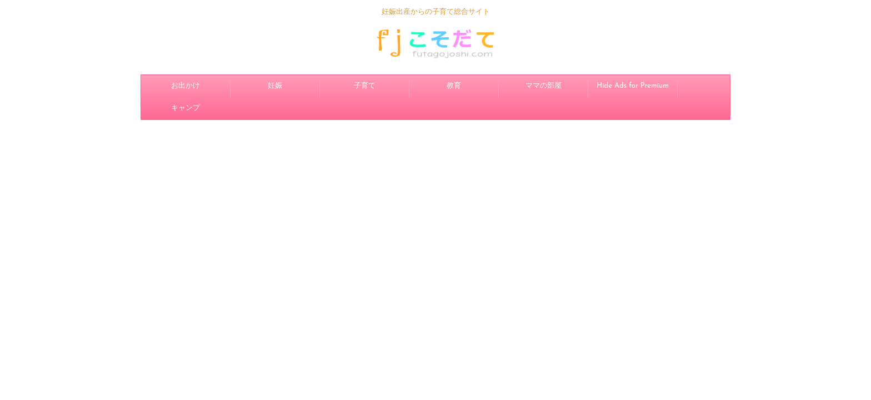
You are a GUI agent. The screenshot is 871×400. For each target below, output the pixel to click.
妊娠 (275, 85)
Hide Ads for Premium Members (633, 89)
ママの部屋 (543, 85)
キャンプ (185, 108)
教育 (454, 85)
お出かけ (185, 85)
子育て (365, 85)
